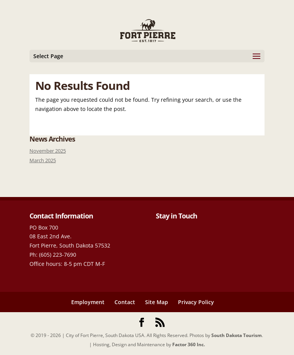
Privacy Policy (196, 302)
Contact (124, 302)
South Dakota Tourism (236, 335)
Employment (88, 302)
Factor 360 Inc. (188, 344)
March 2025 (42, 160)
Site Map (156, 302)
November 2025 (47, 151)
